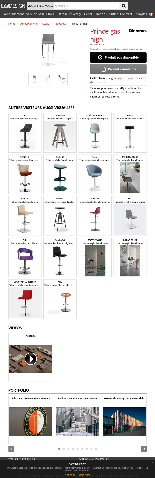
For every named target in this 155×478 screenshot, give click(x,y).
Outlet (113, 14)
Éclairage (75, 14)
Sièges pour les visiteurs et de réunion (118, 80)
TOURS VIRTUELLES (21, 459)
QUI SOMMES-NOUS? (94, 459)
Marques (140, 14)
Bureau (51, 14)
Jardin (63, 14)
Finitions (101, 14)
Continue (70, 474)
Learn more (84, 474)
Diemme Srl (98, 44)
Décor (88, 14)
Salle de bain (35, 14)
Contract (126, 14)
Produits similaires (118, 69)
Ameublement (14, 14)
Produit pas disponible (118, 57)
